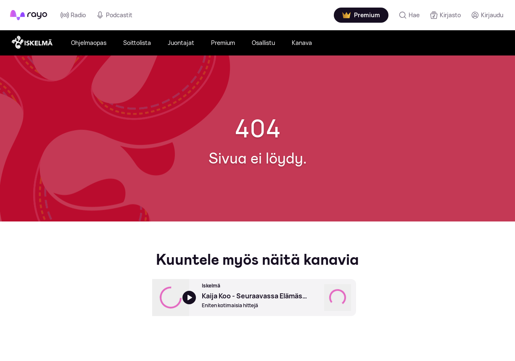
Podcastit (114, 15)
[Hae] (409, 15)
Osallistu (263, 43)
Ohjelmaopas (88, 43)
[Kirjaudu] (487, 15)
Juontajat (181, 43)
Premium (223, 43)
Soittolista (137, 43)
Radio (73, 15)
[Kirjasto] (445, 15)
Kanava (302, 43)
